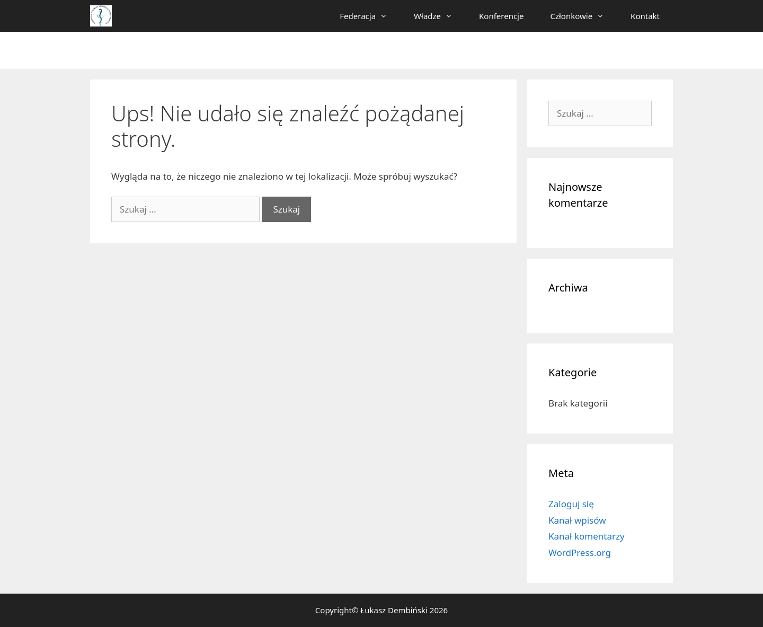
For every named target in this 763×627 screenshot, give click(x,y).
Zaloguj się (571, 504)
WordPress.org (579, 552)
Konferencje (501, 16)
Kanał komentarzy (586, 536)
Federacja (370, 16)
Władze (440, 16)
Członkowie (583, 16)
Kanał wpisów (577, 520)
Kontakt (645, 16)
